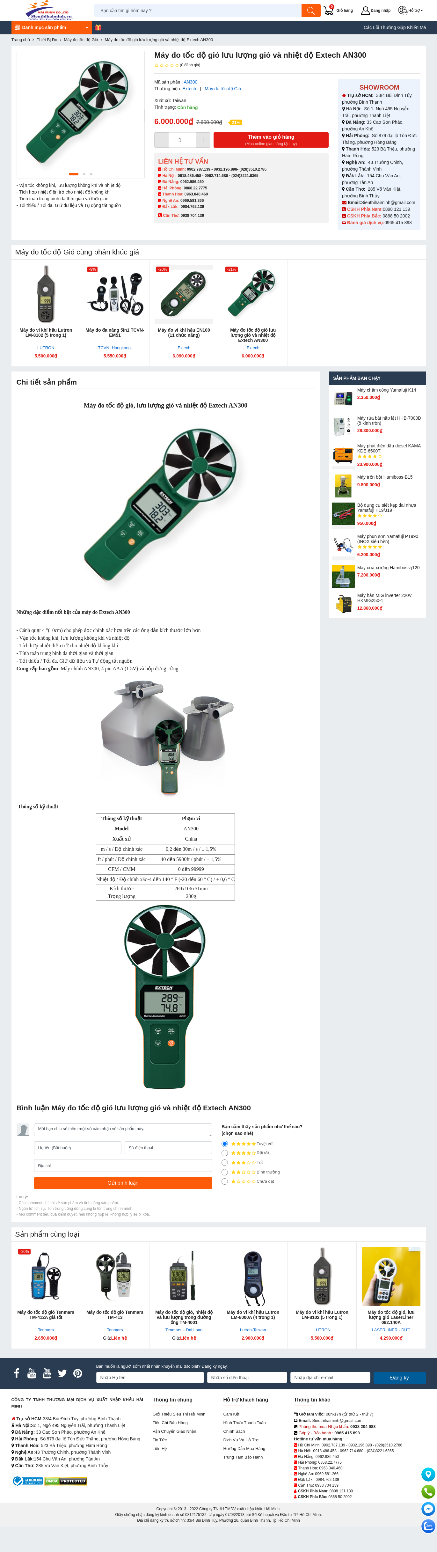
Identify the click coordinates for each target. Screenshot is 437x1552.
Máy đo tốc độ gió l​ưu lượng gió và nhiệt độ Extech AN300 (253, 335)
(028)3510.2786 (252, 169)
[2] (225, 1172)
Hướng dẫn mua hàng (244, 1448)
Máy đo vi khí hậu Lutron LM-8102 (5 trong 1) (45, 332)
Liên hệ (160, 1448)
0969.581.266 (192, 200)
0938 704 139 (327, 1485)
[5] (225, 1144)
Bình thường (251, 1172)
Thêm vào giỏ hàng (271, 140)
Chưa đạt (248, 1181)
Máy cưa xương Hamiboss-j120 (388, 567)
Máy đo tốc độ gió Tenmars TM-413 (114, 1315)
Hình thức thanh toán (244, 1422)
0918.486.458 (189, 175)
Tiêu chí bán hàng (170, 1422)
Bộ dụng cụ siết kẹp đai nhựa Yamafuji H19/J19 (386, 508)
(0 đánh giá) (177, 65)
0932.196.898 (225, 169)
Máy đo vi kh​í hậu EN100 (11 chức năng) (184, 332)
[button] (412, 10)
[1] (225, 1181)
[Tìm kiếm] (311, 10)
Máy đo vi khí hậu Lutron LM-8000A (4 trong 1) (253, 1315)
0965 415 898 (398, 222)
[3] (225, 1162)
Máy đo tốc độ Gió (223, 88)
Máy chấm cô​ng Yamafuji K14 (386, 390)
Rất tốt (245, 1153)
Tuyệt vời (247, 1144)
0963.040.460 (196, 194)
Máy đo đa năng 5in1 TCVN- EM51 (114, 332)
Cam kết (231, 1414)
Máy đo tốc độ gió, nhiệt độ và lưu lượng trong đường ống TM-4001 (184, 1317)
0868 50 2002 (396, 215)
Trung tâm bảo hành (243, 1457)
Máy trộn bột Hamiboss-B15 (385, 477)
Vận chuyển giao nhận (174, 1431)
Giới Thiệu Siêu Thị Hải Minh (179, 1414)
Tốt (242, 1162)
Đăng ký (399, 1377)
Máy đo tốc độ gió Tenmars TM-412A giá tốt (45, 1315)
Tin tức (160, 1440)
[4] (225, 1153)
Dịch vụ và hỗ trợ (240, 1440)
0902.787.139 (198, 169)
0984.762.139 (192, 206)
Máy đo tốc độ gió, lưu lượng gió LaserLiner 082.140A (391, 1317)
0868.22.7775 (195, 188)
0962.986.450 (192, 182)
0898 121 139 (396, 209)
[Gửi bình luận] (123, 1183)
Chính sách (234, 1431)
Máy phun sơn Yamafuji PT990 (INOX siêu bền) (387, 539)
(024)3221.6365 (245, 175)
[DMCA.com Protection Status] (65, 1480)
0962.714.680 (216, 175)
